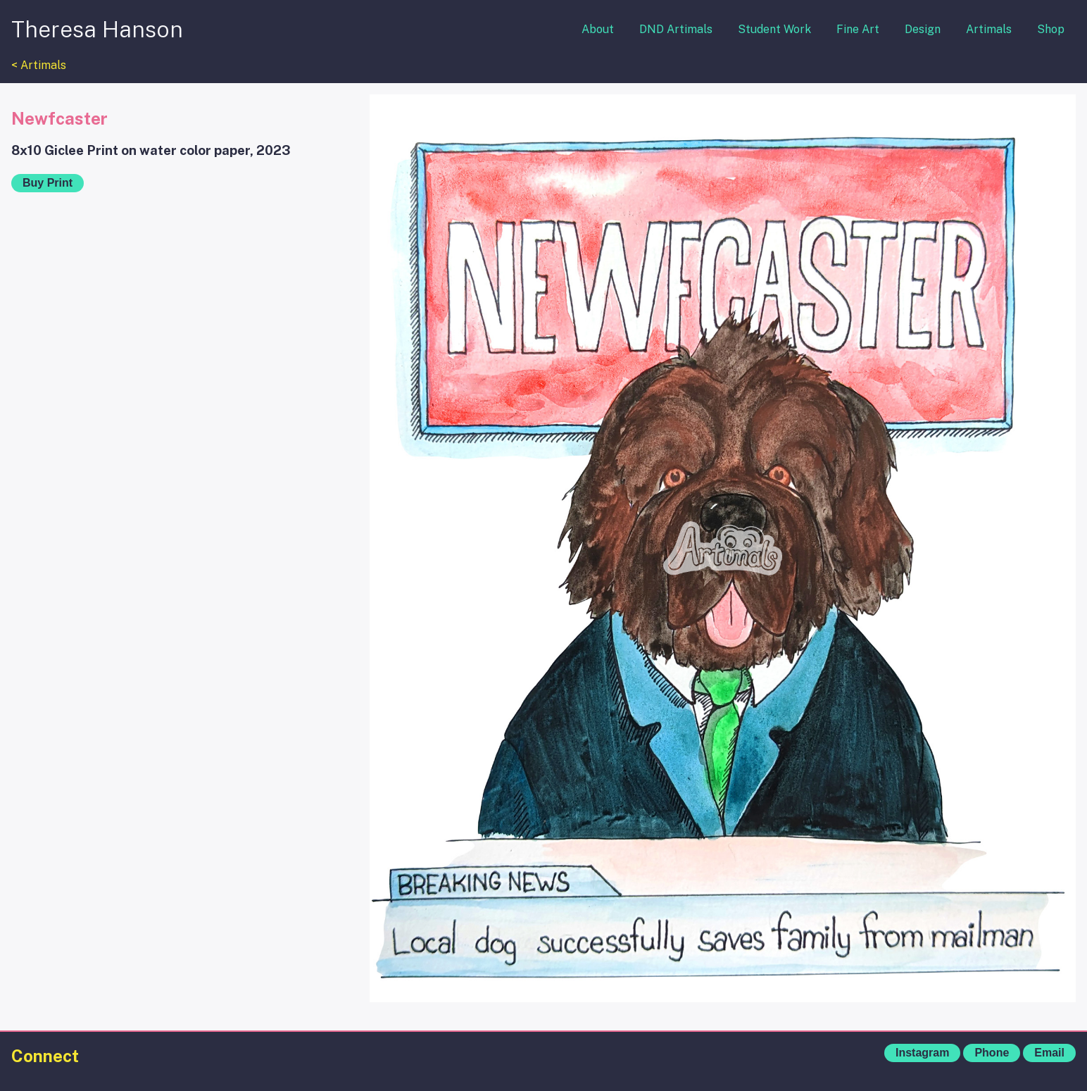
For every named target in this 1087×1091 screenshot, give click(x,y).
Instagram (922, 1053)
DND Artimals (675, 29)
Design (923, 29)
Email (1049, 1053)
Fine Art (857, 29)
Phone (991, 1053)
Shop (1050, 29)
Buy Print (48, 183)
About (598, 29)
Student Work (774, 29)
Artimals (989, 29)
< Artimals (38, 65)
